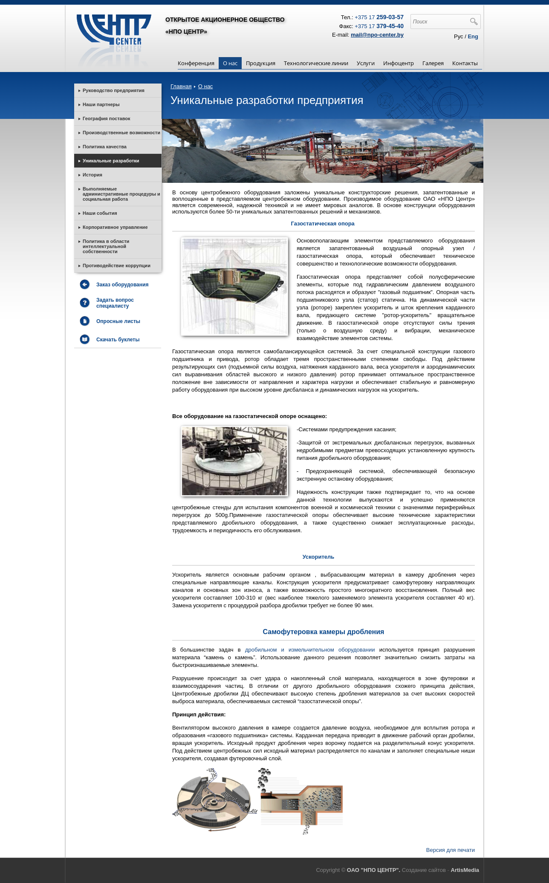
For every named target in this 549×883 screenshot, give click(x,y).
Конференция (196, 63)
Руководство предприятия (113, 90)
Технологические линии (316, 63)
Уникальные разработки (111, 160)
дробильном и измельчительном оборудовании (312, 649)
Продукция (260, 63)
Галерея (433, 63)
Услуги (366, 63)
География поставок (106, 118)
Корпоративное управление (115, 227)
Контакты (465, 63)
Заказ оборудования (122, 285)
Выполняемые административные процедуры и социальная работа (121, 194)
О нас (230, 63)
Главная (180, 86)
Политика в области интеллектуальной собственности (106, 246)
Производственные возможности (121, 132)
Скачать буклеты (117, 340)
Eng (473, 36)
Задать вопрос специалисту (115, 303)
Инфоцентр (398, 63)
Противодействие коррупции (116, 265)
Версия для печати (450, 850)
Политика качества (105, 146)
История (92, 174)
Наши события (100, 213)
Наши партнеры (101, 104)
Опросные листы (118, 321)
